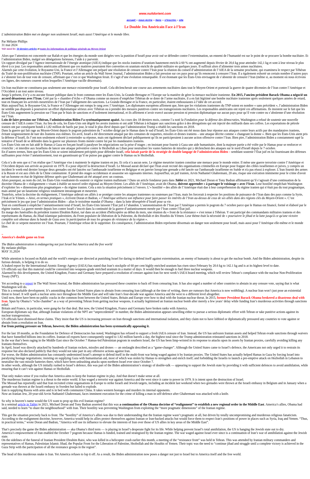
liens (158, 20)
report (29, 283)
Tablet (34, 404)
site (181, 20)
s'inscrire (170, 20)
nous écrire (145, 20)
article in (24, 404)
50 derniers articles (27, 48)
